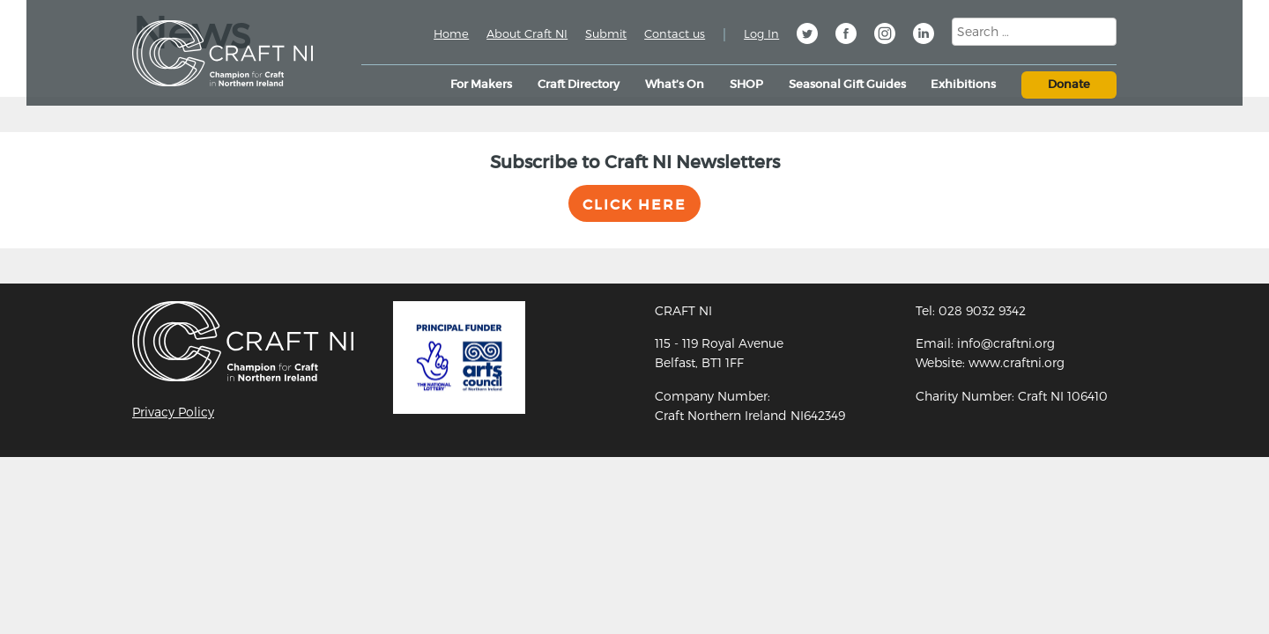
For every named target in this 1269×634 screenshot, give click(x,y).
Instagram (884, 36)
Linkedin (923, 36)
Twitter (807, 36)
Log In (761, 33)
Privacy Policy (173, 411)
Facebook (846, 36)
